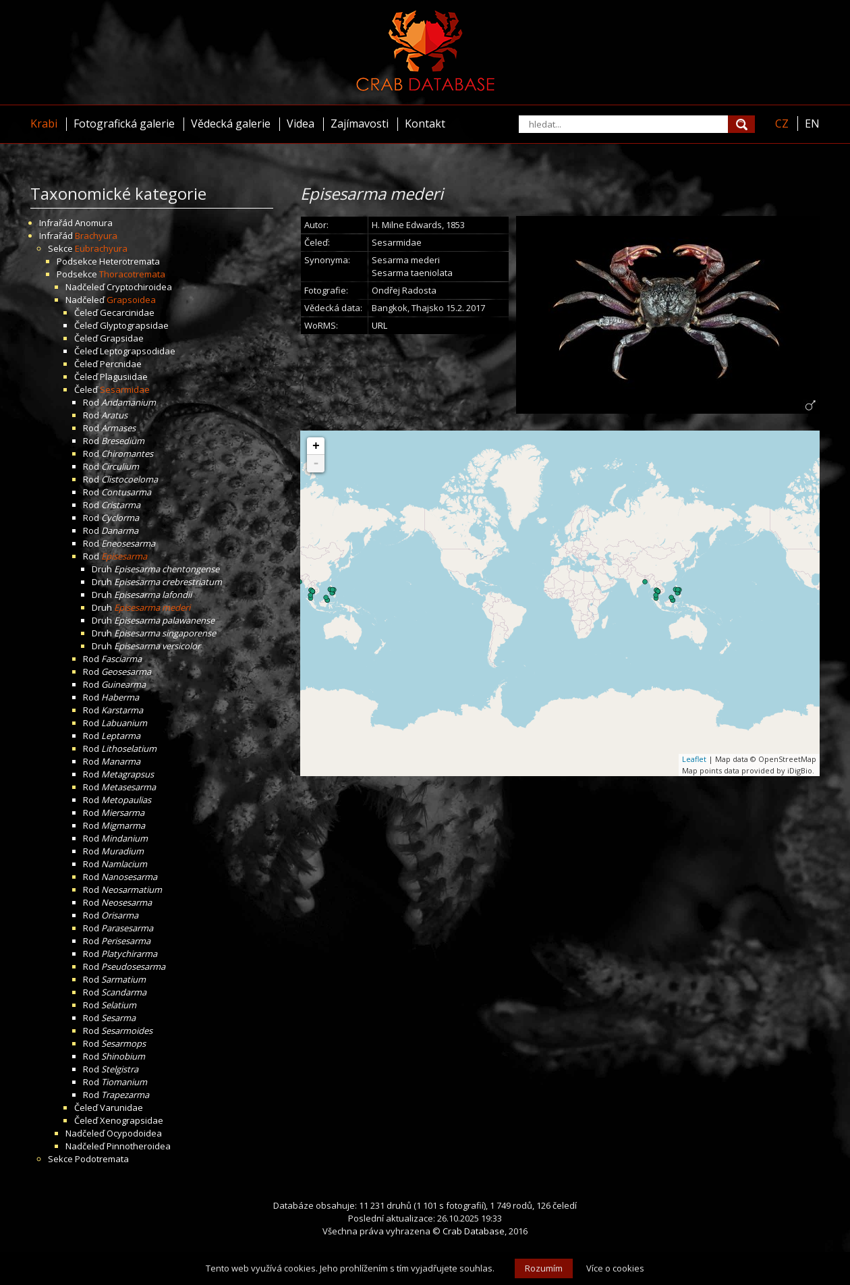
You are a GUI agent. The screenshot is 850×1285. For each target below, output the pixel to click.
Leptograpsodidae (137, 351)
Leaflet (694, 759)
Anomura (94, 223)
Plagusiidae (124, 377)
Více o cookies (615, 1268)
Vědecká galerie (231, 123)
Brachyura (96, 235)
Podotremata (102, 1159)
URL (379, 325)
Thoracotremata (132, 274)
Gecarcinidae (127, 312)
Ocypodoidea (134, 1133)
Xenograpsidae (131, 1120)
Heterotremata (129, 261)
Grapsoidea (131, 300)
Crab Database (474, 1231)
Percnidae (121, 364)
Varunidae (121, 1107)
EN (812, 123)
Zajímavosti (360, 123)
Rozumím (544, 1268)
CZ (782, 123)
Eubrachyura (101, 248)
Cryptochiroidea (139, 287)
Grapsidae (122, 338)
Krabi (43, 123)
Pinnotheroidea (139, 1146)
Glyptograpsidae (134, 325)
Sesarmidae (125, 389)
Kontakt (425, 123)
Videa (300, 123)
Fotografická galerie (124, 123)
